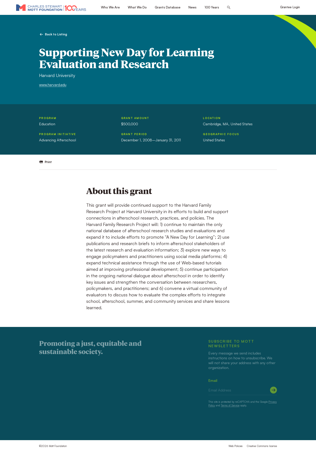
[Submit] (273, 390)
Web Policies (236, 446)
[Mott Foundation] (51, 7)
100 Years (212, 7)
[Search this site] (228, 7)
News (192, 7)
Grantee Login (290, 7)
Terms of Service (230, 405)
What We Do (137, 7)
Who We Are (110, 7)
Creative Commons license (262, 446)
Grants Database (167, 7)
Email (212, 380)
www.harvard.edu (52, 84)
